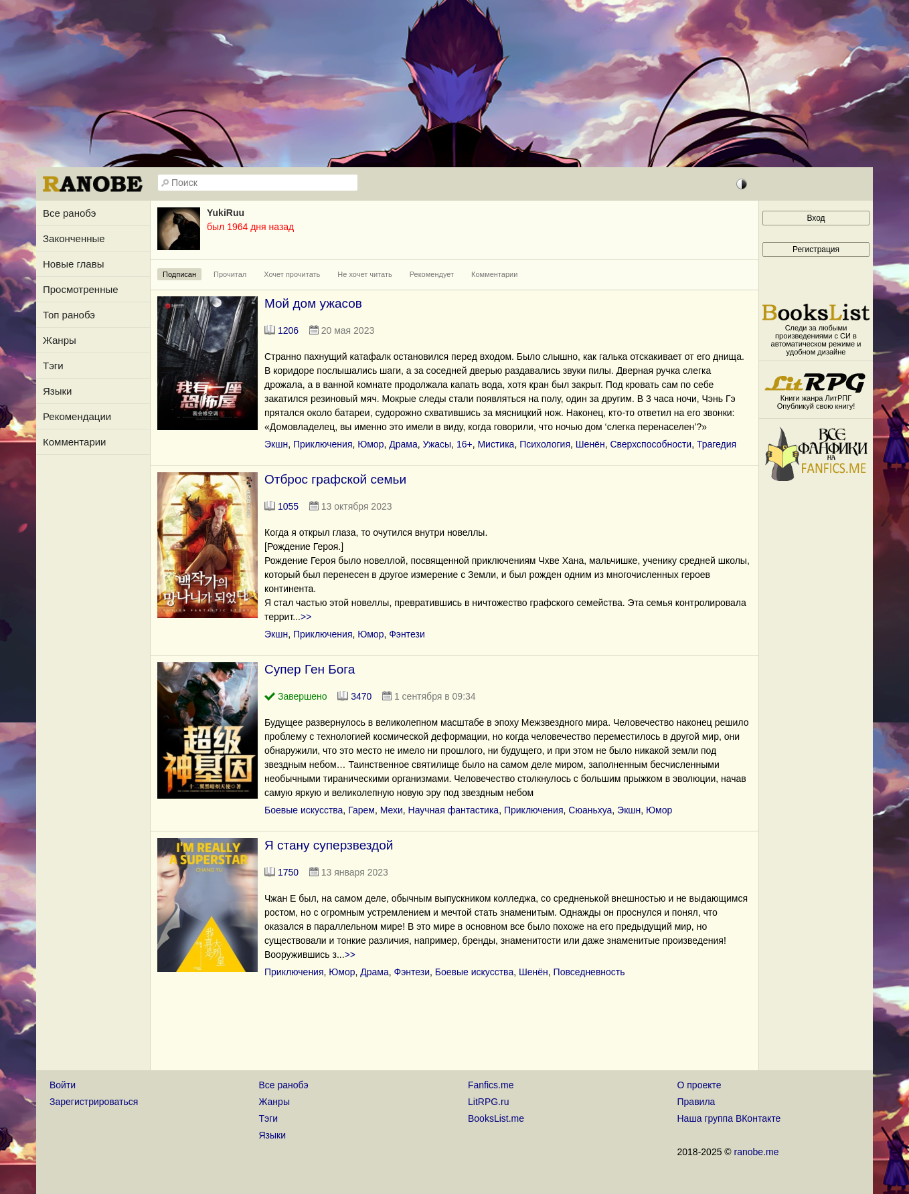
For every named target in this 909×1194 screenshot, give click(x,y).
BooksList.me (496, 1118)
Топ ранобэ (69, 314)
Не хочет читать (364, 274)
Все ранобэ (69, 213)
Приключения (323, 444)
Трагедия (716, 444)
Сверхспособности (650, 444)
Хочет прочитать (292, 274)
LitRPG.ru (488, 1101)
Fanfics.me (490, 1085)
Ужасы (436, 444)
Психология (544, 444)
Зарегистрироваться (94, 1101)
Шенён (590, 444)
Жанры (59, 340)
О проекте (699, 1085)
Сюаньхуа (590, 810)
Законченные (74, 238)
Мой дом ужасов (313, 303)
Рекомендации (77, 416)
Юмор (370, 444)
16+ (465, 444)
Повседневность (589, 972)
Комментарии (74, 441)
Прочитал (230, 274)
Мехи (391, 810)
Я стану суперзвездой (328, 845)
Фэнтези (407, 634)
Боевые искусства (303, 810)
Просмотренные (80, 289)
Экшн (276, 444)
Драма (403, 444)
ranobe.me (756, 1152)
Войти (63, 1085)
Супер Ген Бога (309, 669)
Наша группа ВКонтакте (729, 1118)
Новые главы (73, 264)
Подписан (179, 274)
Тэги (53, 365)
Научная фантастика (453, 810)
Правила (696, 1101)
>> (306, 616)
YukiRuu (225, 212)
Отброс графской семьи (335, 479)
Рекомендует (432, 274)
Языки (57, 391)
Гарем (361, 810)
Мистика (495, 444)
